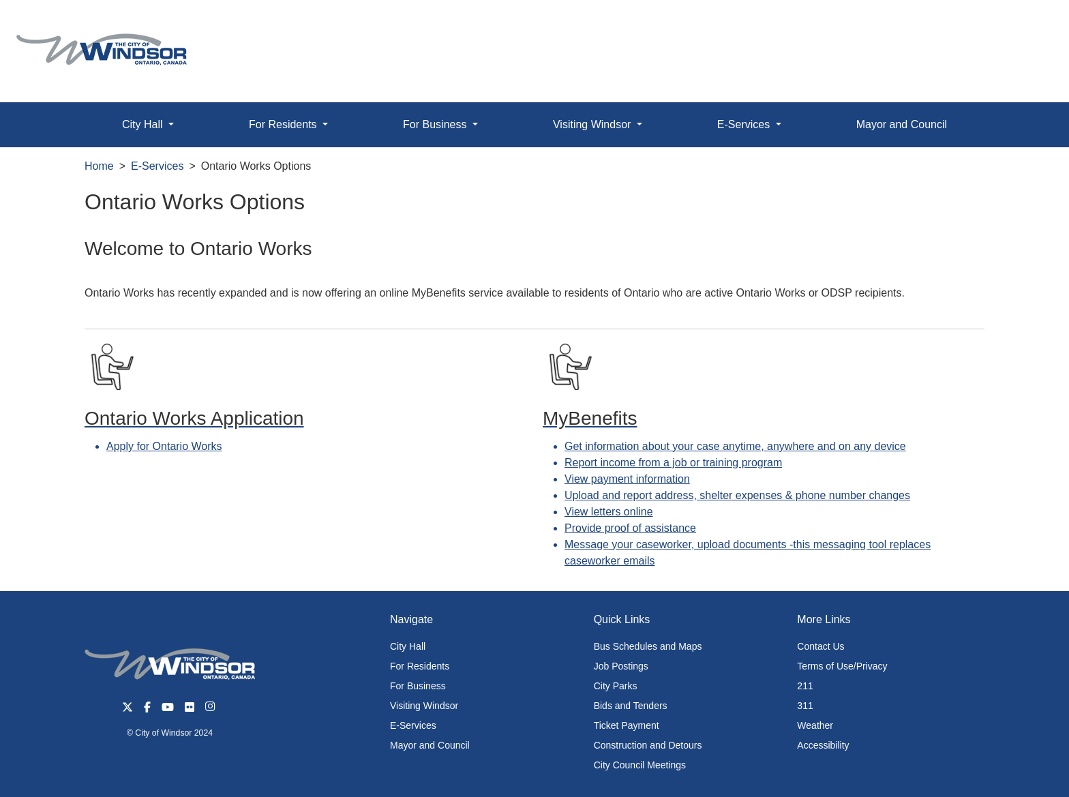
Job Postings (621, 666)
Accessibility (823, 745)
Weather (815, 725)
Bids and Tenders (630, 705)
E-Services (157, 166)
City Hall (407, 646)
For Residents (419, 666)
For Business (418, 685)
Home (99, 166)
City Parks (615, 685)
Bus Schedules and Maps (648, 646)
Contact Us (820, 646)
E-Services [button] (745, 124)
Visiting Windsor (424, 705)
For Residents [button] (284, 124)
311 (805, 705)
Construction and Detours (648, 745)
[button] (1028, 24)
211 (805, 685)
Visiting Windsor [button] (593, 124)
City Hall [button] (144, 124)
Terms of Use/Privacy (842, 666)
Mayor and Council (901, 124)
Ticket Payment (626, 725)
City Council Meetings (640, 765)
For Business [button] (436, 124)
